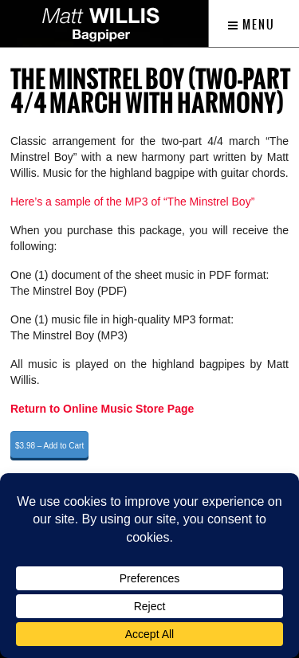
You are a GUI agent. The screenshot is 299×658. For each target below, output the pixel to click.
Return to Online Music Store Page (102, 408)
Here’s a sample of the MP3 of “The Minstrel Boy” (132, 201)
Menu (251, 24)
